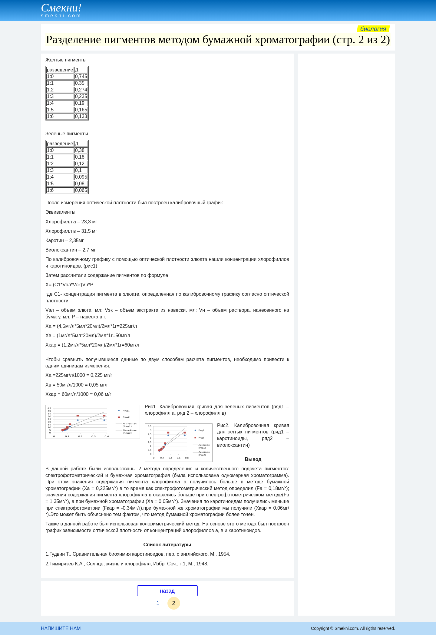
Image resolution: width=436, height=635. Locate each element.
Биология (373, 28)
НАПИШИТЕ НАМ (61, 628)
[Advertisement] (347, 147)
